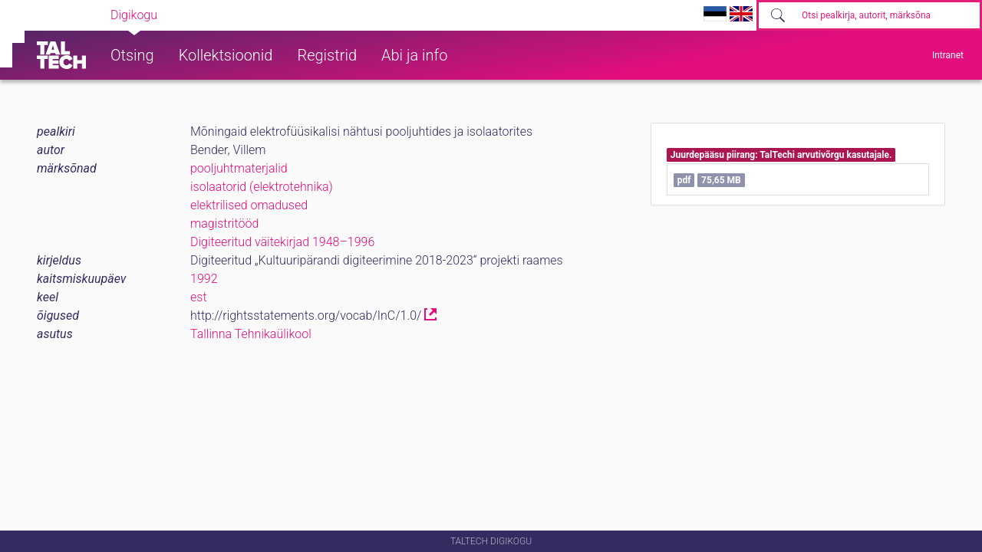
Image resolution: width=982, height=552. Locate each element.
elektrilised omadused (249, 205)
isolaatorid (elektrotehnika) (261, 186)
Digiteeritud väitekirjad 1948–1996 (282, 242)
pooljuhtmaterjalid (239, 168)
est (198, 297)
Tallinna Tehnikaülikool (250, 334)
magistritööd (224, 223)
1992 (204, 278)
